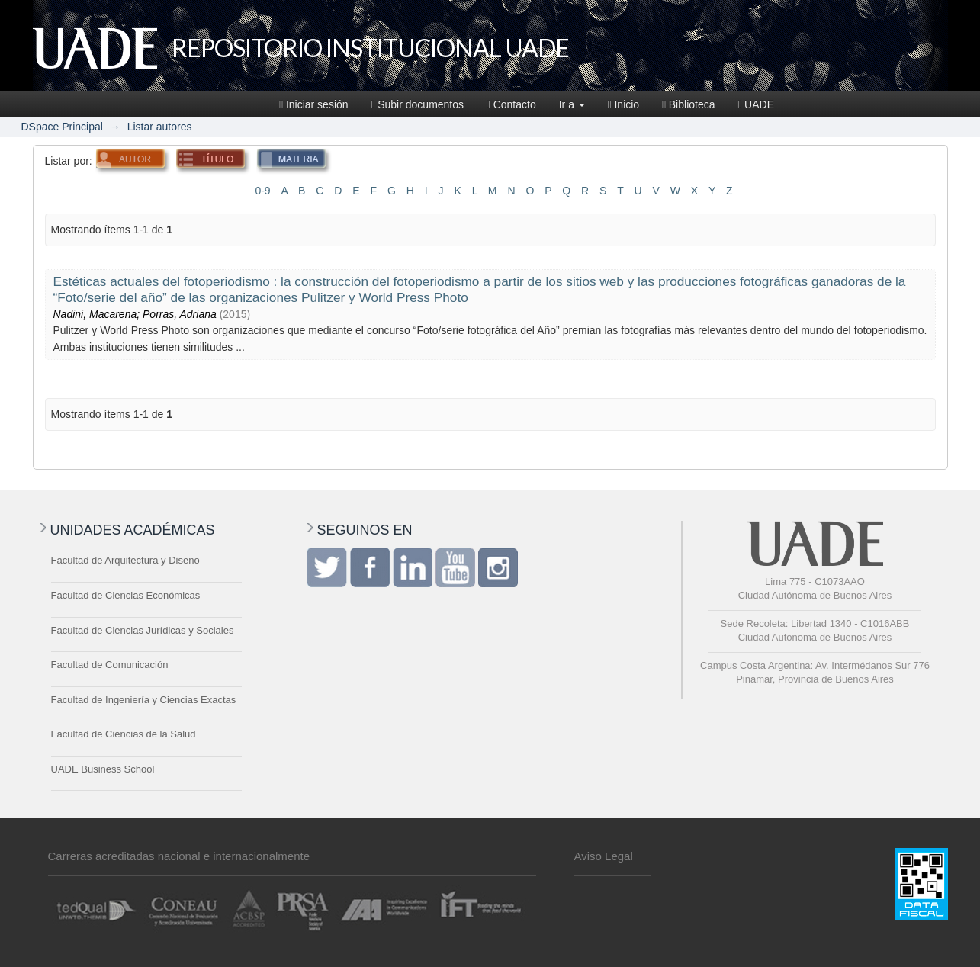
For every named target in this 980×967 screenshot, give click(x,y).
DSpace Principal (62, 126)
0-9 (262, 191)
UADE (755, 104)
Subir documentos (417, 104)
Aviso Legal (603, 856)
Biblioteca (688, 104)
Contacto (511, 104)
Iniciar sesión (313, 104)
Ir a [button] (572, 104)
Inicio (623, 104)
